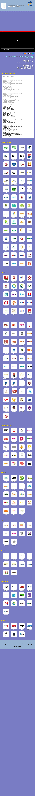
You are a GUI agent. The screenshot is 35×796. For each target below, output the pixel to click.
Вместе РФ (21, 281)
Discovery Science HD (21, 159)
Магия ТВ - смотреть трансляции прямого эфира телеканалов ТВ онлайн (17, 644)
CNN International (21, 590)
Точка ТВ (6, 419)
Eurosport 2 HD (29, 559)
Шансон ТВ (13, 545)
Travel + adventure (21, 192)
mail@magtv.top (17, 646)
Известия (29, 598)
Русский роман (14, 411)
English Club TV (29, 159)
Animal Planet (6, 151)
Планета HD (6, 250)
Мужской (22, 629)
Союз (6, 314)
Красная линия (6, 289)
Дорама (14, 378)
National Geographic (6, 184)
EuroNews (6, 598)
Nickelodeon (14, 489)
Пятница (6, 450)
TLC (6, 442)
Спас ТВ (14, 314)
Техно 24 (14, 637)
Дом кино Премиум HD (6, 378)
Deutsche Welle (29, 590)
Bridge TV (6, 528)
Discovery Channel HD (6, 159)
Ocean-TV (21, 184)
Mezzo (29, 528)
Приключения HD (21, 250)
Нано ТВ (14, 242)
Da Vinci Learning (21, 151)
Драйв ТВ (14, 629)
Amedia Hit (29, 328)
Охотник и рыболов (6, 637)
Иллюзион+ (29, 378)
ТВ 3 (29, 411)
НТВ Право (29, 242)
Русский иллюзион (6, 411)
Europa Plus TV (14, 528)
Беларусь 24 (14, 281)
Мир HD (22, 289)
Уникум (22, 514)
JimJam (30, 481)
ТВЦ (29, 314)
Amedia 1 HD (14, 328)
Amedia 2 (22, 328)
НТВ (29, 289)
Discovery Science (14, 159)
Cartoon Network (14, 481)
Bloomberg (14, 590)
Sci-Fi (21, 353)
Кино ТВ (6, 386)
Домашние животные (21, 217)
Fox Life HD (6, 353)
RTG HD (30, 184)
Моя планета (6, 242)
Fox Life (30, 345)
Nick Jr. (6, 489)
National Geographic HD (14, 184)
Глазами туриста (14, 217)
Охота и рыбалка (29, 629)
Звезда (29, 281)
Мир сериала (29, 386)
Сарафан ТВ (21, 450)
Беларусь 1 (6, 281)
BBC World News (6, 590)
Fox (13, 345)
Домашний (21, 442)
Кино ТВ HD (13, 386)
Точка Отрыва (22, 637)
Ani (6, 481)
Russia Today (21, 598)
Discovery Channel (29, 151)
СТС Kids (14, 514)
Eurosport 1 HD (14, 559)
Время (6, 217)
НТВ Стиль (29, 442)
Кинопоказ (21, 386)
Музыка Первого (6, 545)
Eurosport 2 (21, 559)
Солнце (29, 450)
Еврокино (21, 378)
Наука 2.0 (22, 242)
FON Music (21, 528)
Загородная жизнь (21, 225)
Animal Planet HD (14, 151)
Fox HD (22, 345)
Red (13, 353)
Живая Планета (6, 225)
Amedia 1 (6, 328)
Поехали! (14, 250)
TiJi (29, 489)
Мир (13, 289)
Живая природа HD (13, 225)
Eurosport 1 (6, 559)
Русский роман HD (21, 411)
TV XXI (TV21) (29, 353)
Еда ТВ (29, 217)
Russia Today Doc (14, 192)
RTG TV (6, 192)
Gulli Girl (22, 481)
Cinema (6, 345)
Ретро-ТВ (14, 450)
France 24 (14, 598)
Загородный (29, 225)
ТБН (21, 314)
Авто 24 (6, 629)
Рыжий (6, 514)
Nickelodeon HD (22, 489)
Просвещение (29, 250)
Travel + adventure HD (29, 192)
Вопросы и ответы (13, 442)
